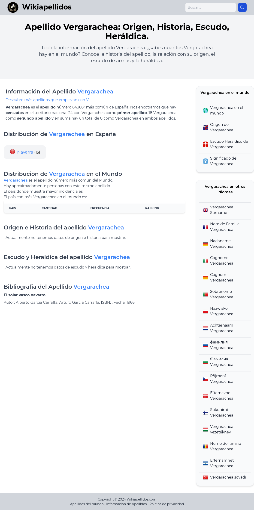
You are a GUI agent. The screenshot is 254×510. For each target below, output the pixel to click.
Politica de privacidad (166, 504)
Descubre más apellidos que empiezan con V (47, 100)
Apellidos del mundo (86, 504)
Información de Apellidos (126, 504)
